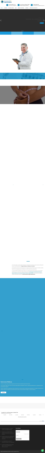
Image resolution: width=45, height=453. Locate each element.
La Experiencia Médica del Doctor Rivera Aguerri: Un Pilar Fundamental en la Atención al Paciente (8, 445)
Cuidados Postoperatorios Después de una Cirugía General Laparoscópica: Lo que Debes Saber (8, 437)
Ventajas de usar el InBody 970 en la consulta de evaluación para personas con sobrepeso (8, 433)
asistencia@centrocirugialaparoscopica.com (38, 5)
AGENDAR (3, 392)
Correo (17, 435)
